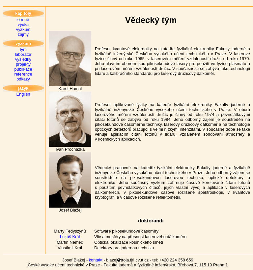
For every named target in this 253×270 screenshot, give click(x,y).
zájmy (23, 34)
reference (23, 74)
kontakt (95, 260)
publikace (23, 69)
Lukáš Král (70, 236)
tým (23, 49)
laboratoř (23, 54)
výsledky (23, 59)
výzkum (23, 29)
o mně (23, 19)
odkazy (23, 79)
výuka (23, 24)
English (23, 94)
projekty (23, 64)
